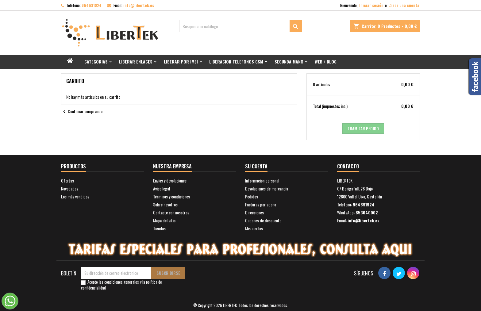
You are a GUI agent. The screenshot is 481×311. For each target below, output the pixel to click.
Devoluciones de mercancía (266, 188)
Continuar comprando (81, 112)
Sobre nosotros (165, 204)
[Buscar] (240, 26)
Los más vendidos (75, 196)
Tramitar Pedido (363, 128)
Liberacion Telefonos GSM (236, 61)
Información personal (262, 180)
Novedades (69, 188)
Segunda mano (289, 61)
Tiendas (159, 228)
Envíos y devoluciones (170, 180)
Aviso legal (161, 188)
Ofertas (67, 180)
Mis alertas (254, 228)
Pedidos (251, 196)
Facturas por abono (260, 204)
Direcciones (254, 212)
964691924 (92, 5)
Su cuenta (256, 166)
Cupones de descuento (263, 220)
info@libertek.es (138, 5)
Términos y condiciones (171, 196)
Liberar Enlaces (135, 61)
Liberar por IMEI (181, 61)
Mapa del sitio (164, 220)
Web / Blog (326, 61)
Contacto (348, 166)
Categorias (96, 61)
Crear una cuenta (403, 5)
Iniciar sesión (371, 5)
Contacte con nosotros (171, 212)
